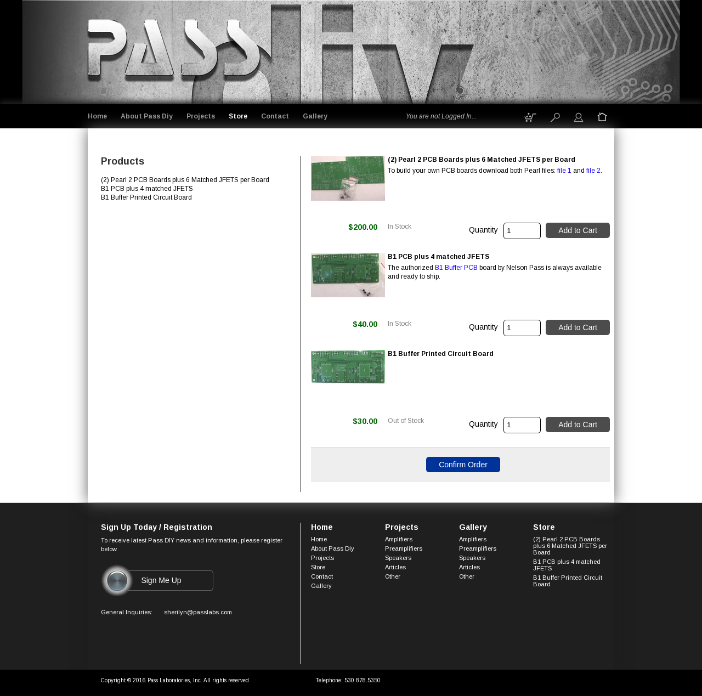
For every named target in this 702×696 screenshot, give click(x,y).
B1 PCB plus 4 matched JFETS (567, 564)
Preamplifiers (403, 548)
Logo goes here (175, 50)
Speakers (398, 557)
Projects (200, 116)
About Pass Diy (147, 116)
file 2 (593, 170)
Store (238, 116)
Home (97, 116)
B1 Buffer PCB (456, 267)
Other (392, 576)
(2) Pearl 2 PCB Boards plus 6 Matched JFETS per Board (570, 546)
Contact (275, 116)
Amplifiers (398, 539)
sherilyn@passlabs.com (198, 612)
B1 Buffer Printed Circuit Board (567, 580)
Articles (395, 567)
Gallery (315, 116)
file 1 (564, 170)
